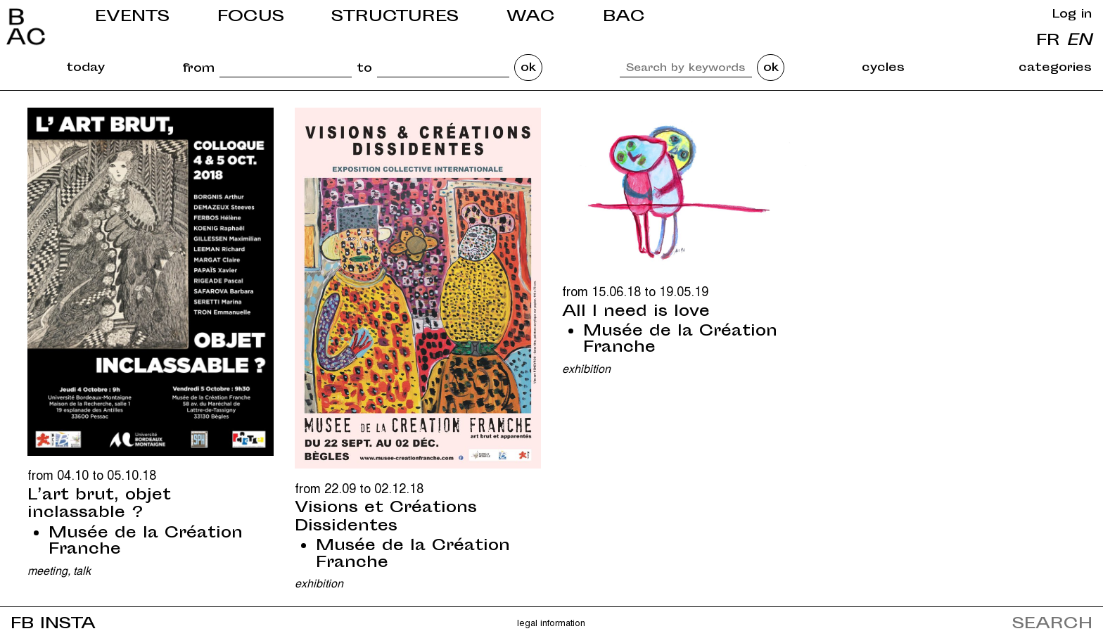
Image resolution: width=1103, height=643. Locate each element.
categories (1055, 68)
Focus (250, 17)
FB (22, 624)
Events (132, 17)
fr (1048, 41)
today (85, 68)
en (1079, 41)
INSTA (68, 624)
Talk (82, 570)
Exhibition (319, 583)
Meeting (47, 570)
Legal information (551, 622)
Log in (1072, 15)
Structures (395, 17)
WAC (530, 17)
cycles (883, 68)
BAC (624, 17)
